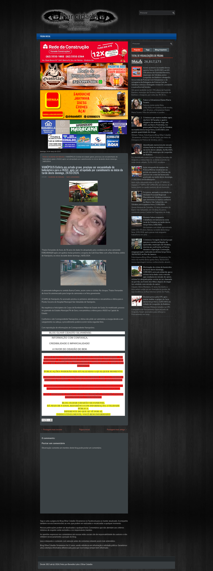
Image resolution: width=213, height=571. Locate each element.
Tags (148, 50)
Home (45, 157)
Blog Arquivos (161, 50)
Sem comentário (72, 177)
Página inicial (45, 36)
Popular (137, 50)
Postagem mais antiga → (117, 429)
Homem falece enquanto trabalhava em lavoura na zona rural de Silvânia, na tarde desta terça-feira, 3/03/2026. (156, 221)
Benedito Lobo (74, 564)
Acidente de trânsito (56, 157)
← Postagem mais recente (51, 429)
